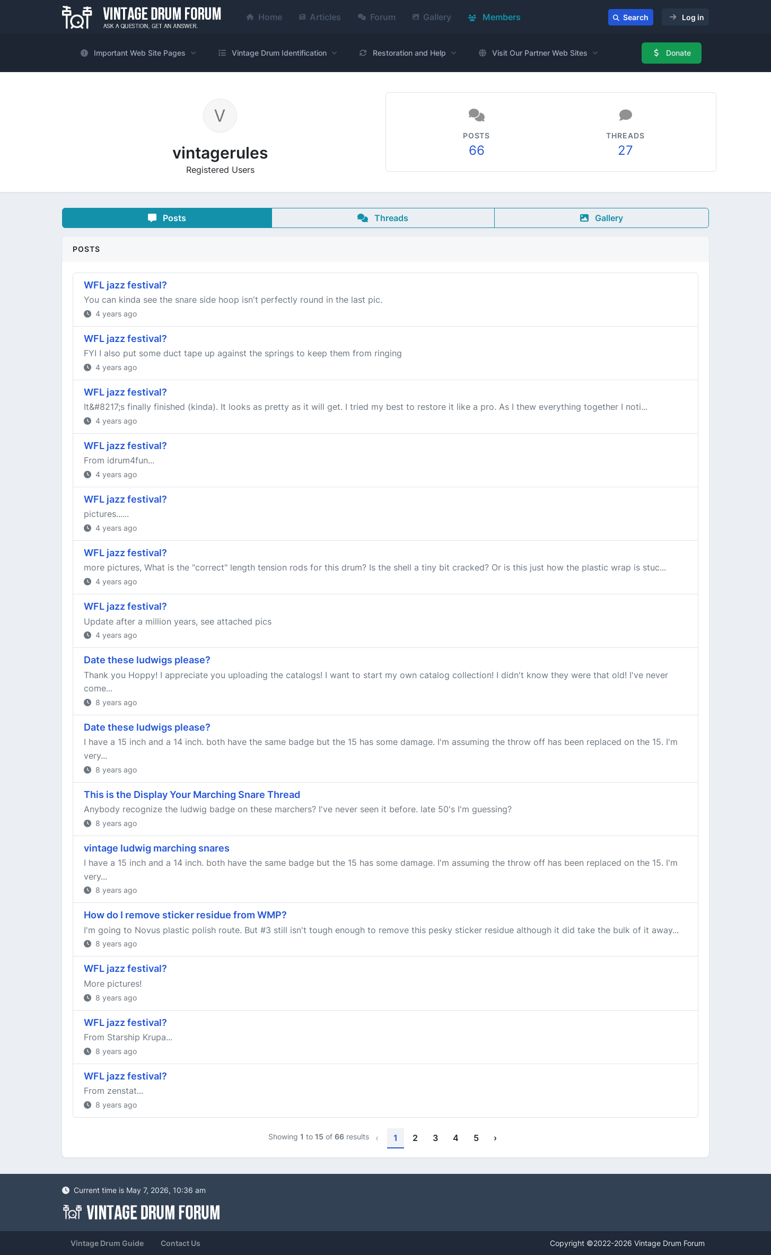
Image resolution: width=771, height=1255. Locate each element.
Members (494, 17)
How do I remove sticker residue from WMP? (185, 914)
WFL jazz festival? (125, 285)
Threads (382, 218)
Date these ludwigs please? (147, 659)
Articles (320, 17)
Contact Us (180, 1243)
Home (264, 17)
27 (625, 150)
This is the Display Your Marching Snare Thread (192, 794)
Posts (167, 218)
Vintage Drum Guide (107, 1243)
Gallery (432, 17)
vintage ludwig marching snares (157, 848)
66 (477, 150)
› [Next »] (495, 1138)
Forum (377, 17)
